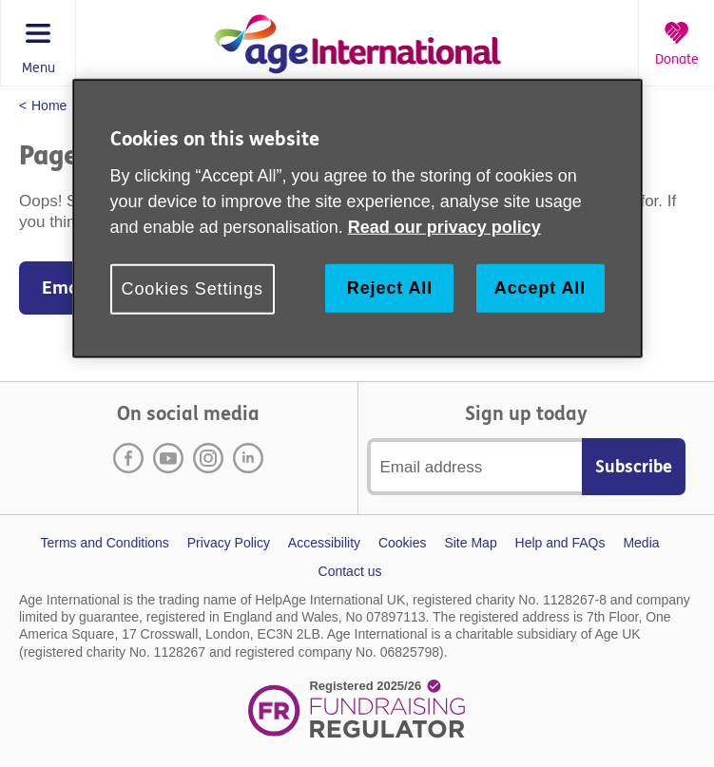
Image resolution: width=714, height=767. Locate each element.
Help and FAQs (560, 542)
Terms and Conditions (104, 542)
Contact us (350, 571)
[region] (357, 218)
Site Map (470, 542)
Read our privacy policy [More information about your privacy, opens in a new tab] (444, 227)
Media (641, 542)
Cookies (402, 542)
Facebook (128, 458)
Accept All (540, 287)
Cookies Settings (192, 288)
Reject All (390, 287)
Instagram (208, 458)
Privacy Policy (228, 542)
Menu (38, 68)
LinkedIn (248, 458)
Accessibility (324, 542)
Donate (677, 60)
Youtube (168, 458)
